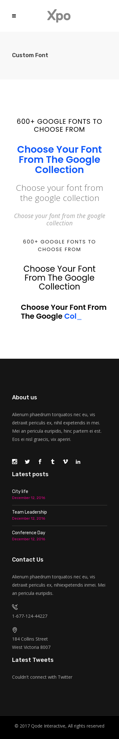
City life (20, 491)
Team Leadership (29, 512)
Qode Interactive (48, 726)
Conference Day (28, 533)
